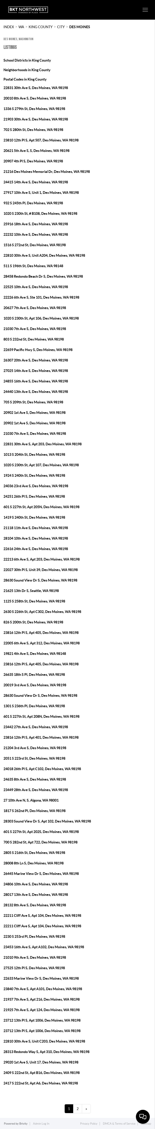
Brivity (23, 1123)
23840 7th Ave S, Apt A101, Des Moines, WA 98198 (42, 989)
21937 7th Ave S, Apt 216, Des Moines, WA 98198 (41, 999)
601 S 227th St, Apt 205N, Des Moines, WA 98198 (41, 507)
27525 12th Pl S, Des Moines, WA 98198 (34, 968)
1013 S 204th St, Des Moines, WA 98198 (34, 454)
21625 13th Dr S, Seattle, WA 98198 (31, 590)
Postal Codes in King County (25, 79)
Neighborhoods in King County (27, 70)
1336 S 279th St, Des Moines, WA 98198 (34, 108)
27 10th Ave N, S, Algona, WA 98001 (31, 800)
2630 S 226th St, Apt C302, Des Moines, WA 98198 (42, 611)
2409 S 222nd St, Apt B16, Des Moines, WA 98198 (41, 1072)
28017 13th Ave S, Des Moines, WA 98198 (35, 894)
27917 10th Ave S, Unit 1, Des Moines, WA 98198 (41, 192)
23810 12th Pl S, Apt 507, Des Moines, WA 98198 (41, 140)
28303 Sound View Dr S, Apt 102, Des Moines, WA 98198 (47, 821)
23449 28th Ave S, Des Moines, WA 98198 (35, 790)
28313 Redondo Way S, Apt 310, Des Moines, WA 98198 (46, 1051)
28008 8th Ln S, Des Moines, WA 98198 (33, 863)
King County (41, 27)
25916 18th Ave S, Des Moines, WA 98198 (35, 224)
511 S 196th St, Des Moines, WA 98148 (33, 266)
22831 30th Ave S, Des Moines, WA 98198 (35, 87)
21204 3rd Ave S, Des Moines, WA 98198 (34, 748)
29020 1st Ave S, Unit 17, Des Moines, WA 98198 (40, 1062)
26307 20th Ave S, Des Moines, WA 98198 (35, 360)
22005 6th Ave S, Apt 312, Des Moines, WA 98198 (41, 643)
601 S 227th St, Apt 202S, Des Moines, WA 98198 (41, 831)
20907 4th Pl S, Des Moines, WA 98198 (33, 161)
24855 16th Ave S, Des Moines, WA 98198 (35, 381)
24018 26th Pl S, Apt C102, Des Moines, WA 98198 (42, 769)
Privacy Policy (88, 1123)
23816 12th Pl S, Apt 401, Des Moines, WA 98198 (41, 737)
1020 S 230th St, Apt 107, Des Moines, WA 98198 (41, 465)
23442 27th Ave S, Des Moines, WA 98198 (35, 727)
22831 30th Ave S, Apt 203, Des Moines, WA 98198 (42, 444)
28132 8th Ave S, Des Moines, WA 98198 (34, 905)
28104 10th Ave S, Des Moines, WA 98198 (35, 538)
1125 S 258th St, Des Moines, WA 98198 (34, 601)
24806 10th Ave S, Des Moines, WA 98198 (35, 884)
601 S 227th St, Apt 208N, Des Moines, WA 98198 (41, 716)
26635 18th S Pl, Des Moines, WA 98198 (34, 674)
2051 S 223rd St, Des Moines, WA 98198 (34, 758)
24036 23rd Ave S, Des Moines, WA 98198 (35, 486)
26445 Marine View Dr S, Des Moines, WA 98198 (41, 873)
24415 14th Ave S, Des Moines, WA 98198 (35, 182)
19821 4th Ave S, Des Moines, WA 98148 (34, 653)
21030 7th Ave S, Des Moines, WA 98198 (34, 328)
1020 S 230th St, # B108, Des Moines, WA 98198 (40, 213)
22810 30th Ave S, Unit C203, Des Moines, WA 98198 (44, 1041)
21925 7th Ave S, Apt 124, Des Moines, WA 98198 (41, 1010)
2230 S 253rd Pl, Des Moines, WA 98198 (34, 936)
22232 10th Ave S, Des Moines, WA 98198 (35, 234)
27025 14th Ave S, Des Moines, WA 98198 (35, 370)
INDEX (8, 27)
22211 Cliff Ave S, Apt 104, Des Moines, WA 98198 (42, 915)
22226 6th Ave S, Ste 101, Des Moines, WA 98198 (41, 297)
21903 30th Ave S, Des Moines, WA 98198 (35, 119)
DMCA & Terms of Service (119, 1123)
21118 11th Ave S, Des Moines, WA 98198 (35, 528)
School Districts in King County (27, 60)
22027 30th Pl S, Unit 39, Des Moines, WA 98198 (40, 569)
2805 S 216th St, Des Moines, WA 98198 (34, 852)
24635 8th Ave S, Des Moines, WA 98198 (34, 779)
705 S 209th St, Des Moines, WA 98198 (33, 402)
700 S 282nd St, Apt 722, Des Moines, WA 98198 (40, 842)
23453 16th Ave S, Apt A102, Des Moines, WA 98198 (43, 947)
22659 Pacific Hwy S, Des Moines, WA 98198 (38, 349)
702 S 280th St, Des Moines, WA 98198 (33, 129)
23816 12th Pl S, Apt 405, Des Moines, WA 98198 (41, 632)
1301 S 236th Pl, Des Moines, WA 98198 (34, 706)
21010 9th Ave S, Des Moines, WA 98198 (34, 957)
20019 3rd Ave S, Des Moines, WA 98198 (34, 685)
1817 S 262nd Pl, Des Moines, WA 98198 (34, 810)
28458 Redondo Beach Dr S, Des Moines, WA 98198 (43, 276)
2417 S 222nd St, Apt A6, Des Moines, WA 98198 (40, 1083)
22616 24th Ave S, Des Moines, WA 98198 (35, 549)
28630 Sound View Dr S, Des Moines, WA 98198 (40, 580)
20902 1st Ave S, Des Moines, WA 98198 (34, 412)
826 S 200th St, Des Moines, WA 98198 (33, 622)
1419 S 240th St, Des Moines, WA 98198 (34, 517)
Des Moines (79, 27)
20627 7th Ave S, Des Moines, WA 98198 (34, 308)
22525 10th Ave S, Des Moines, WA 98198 (35, 287)
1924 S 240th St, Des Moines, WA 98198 (34, 475)
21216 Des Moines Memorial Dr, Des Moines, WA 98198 (46, 171)
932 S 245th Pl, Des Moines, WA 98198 (33, 203)
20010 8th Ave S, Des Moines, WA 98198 (34, 98)
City (61, 27)
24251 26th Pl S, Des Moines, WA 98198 (34, 496)
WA (21, 27)
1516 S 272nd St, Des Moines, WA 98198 (34, 245)
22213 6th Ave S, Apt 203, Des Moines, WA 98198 (41, 559)
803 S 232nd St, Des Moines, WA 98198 (33, 339)
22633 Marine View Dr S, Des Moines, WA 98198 (41, 978)
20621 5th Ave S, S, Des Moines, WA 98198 (36, 150)
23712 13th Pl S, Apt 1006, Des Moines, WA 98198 (42, 1020)
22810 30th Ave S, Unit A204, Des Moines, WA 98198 (44, 255)
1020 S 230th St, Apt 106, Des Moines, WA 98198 (41, 318)
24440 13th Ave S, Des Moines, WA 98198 (35, 391)
